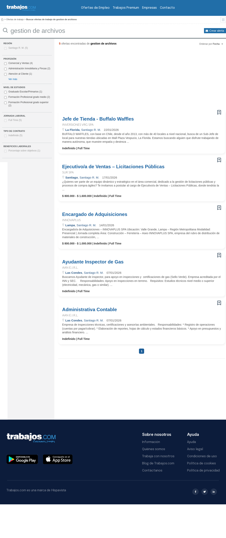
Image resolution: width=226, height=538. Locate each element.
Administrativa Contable (89, 309)
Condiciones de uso (202, 456)
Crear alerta (216, 30)
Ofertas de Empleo (95, 8)
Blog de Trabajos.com (158, 463)
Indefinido (15, 135)
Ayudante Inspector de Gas (93, 261)
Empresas (149, 8)
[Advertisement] (97, 79)
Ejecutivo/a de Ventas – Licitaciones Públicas (113, 166)
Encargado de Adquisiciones (94, 214)
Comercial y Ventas (18, 63)
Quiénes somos (153, 449)
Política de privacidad (203, 470)
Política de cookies (201, 463)
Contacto (167, 8)
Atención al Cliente (18, 73)
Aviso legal (195, 449)
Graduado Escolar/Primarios (23, 91)
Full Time (15, 120)
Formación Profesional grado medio (27, 97)
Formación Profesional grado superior (26, 104)
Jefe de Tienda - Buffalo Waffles (98, 119)
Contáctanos (152, 470)
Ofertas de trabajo (15, 19)
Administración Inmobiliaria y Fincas (27, 68)
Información (151, 442)
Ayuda (191, 442)
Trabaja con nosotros (158, 456)
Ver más (12, 79)
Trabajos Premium (126, 8)
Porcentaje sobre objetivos (24, 150)
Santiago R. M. (18, 48)
